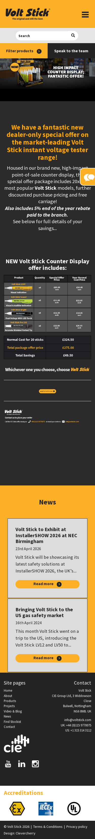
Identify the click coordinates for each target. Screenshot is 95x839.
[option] (18, 808)
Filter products (24, 51)
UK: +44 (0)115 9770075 (76, 725)
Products (10, 701)
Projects (9, 706)
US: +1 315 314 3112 (78, 730)
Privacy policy (76, 826)
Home (8, 690)
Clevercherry (25, 833)
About (8, 696)
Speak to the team (71, 50)
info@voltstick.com (77, 720)
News (7, 716)
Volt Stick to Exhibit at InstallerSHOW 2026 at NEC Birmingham (46, 535)
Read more (47, 584)
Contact (9, 727)
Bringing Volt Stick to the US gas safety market (44, 612)
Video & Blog (13, 711)
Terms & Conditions (48, 826)
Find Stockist (12, 722)
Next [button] (91, 808)
